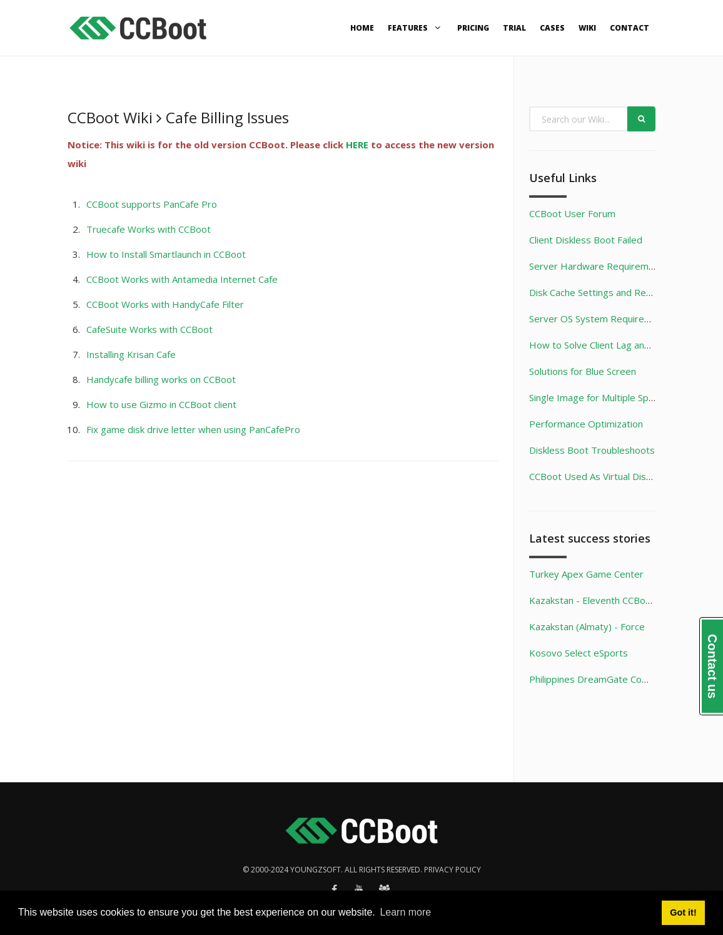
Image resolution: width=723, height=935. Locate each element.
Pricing (473, 28)
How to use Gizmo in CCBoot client (161, 404)
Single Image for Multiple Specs (596, 397)
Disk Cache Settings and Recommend (609, 292)
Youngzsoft (315, 869)
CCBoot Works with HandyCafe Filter (165, 304)
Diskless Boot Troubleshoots (592, 450)
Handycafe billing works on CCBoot (161, 379)
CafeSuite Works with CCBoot (149, 329)
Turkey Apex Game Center (586, 574)
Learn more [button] (405, 912)
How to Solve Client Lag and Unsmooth (613, 345)
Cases (552, 28)
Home (362, 28)
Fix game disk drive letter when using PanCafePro (193, 429)
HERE (357, 144)
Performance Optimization (586, 423)
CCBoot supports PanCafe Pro (151, 204)
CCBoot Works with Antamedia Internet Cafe (182, 279)
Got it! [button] (683, 912)
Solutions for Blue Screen (582, 371)
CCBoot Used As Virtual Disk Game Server (619, 476)
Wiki (587, 28)
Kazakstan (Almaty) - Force (587, 626)
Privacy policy (452, 869)
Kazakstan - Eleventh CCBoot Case (604, 600)
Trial (514, 28)
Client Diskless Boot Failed (585, 239)
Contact (629, 28)
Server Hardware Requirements (598, 266)
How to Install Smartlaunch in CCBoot (166, 254)
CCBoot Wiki (110, 117)
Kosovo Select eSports (578, 652)
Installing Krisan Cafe (131, 354)
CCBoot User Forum (572, 213)
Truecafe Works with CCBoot (148, 229)
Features (415, 28)
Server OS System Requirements (600, 318)
